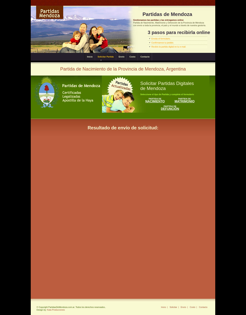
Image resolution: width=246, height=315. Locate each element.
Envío (122, 57)
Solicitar (173, 307)
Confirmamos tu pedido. (162, 43)
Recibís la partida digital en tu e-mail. (168, 47)
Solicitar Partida (106, 57)
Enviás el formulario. (161, 38)
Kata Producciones (56, 310)
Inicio (90, 57)
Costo (132, 57)
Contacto (145, 57)
